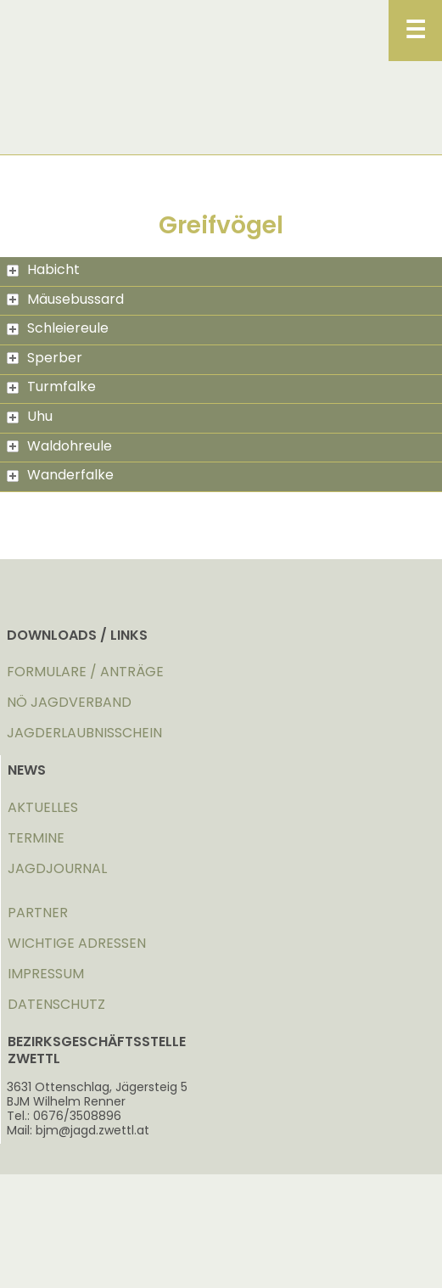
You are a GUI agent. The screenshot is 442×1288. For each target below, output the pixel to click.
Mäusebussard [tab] (65, 299)
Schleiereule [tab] (58, 328)
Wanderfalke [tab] (60, 474)
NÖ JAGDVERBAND (69, 702)
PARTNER (38, 912)
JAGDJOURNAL (57, 868)
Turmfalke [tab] (51, 386)
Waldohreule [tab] (59, 446)
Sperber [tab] (44, 357)
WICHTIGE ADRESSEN (77, 943)
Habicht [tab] (43, 269)
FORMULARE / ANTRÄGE (85, 671)
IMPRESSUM (46, 973)
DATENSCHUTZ (56, 1004)
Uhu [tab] (30, 416)
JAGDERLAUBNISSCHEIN (84, 732)
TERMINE (36, 838)
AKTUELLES (43, 807)
